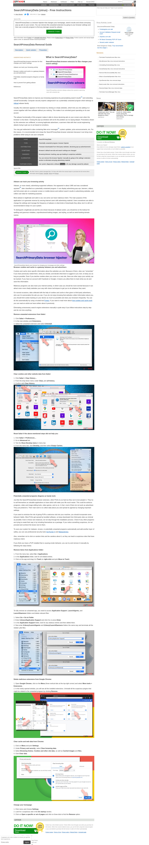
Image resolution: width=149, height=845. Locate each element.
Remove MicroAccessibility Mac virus (109, 72)
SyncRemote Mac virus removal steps (110, 80)
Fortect (29, 37)
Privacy (56, 173)
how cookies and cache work (82, 300)
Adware (44, 5)
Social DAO (90, 2)
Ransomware (54, 5)
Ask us (80, 2)
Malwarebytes (63, 532)
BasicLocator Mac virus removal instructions (111, 84)
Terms (50, 173)
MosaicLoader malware (107, 42)
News (45, 2)
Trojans (91, 5)
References (17, 86)
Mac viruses (81, 5)
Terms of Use (57, 832)
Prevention (43, 50)
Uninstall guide (82, 832)
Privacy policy (5, 842)
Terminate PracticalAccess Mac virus (109, 57)
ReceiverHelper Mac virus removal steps (110, 88)
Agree (27, 842)
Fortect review (49, 832)
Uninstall (46, 173)
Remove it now (54, 31)
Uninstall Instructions (40, 37)
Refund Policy (73, 832)
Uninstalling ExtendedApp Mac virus (109, 65)
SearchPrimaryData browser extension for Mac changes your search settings (28, 62)
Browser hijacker (67, 5)
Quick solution (31, 50)
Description (19, 50)
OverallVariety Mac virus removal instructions (112, 69)
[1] (81, 97)
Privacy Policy (70, 37)
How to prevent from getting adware (25, 82)
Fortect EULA (59, 37)
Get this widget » (102, 48)
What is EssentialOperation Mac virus (110, 76)
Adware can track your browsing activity (26, 67)
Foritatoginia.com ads (106, 29)
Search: (120, 1)
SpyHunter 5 (50, 532)
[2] (58, 128)
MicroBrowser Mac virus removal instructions (112, 61)
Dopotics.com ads (105, 36)
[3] (20, 187)
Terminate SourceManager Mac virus (109, 92)
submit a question (125, 147)
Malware (54, 2)
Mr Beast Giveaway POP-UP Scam (110, 39)
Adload (16, 103)
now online (127, 5)
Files (72, 2)
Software (64, 2)
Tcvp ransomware (117, 45)
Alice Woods (19, 14)
